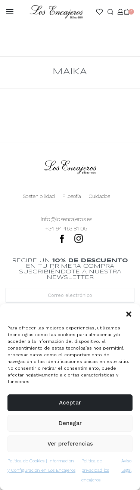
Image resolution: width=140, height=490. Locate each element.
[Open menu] (10, 12)
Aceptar (70, 402)
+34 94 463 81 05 (66, 228)
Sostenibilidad (39, 196)
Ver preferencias (70, 443)
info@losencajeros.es (66, 219)
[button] (129, 313)
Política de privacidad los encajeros (95, 470)
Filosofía (71, 196)
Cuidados (99, 196)
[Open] (99, 12)
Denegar (70, 423)
